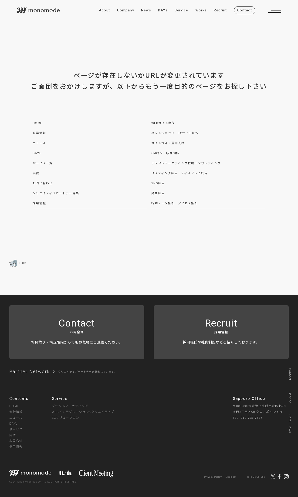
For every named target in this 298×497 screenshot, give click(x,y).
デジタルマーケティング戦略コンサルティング (186, 163)
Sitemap (230, 476)
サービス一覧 (43, 163)
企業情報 (39, 133)
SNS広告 (158, 183)
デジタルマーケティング (70, 406)
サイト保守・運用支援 (168, 143)
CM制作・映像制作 (165, 153)
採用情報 (39, 203)
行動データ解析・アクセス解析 (174, 203)
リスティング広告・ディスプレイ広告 (179, 173)
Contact (290, 374)
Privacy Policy (213, 476)
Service (290, 397)
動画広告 (158, 193)
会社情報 (16, 411)
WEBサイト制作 (163, 123)
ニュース (39, 143)
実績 (36, 173)
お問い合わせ (43, 183)
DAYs (37, 153)
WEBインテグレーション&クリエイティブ (83, 411)
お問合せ (16, 440)
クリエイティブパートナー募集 (56, 193)
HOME (37, 123)
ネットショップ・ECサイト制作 (175, 133)
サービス (16, 429)
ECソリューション (65, 417)
